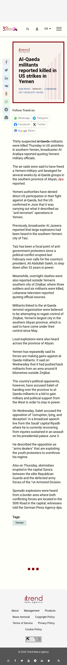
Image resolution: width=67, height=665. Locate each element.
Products (50, 610)
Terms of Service (23, 623)
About (15, 610)
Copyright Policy (45, 617)
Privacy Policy (46, 623)
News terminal (21, 617)
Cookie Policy (33, 629)
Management (31, 610)
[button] (6, 62)
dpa (61, 179)
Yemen (19, 522)
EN (46, 28)
